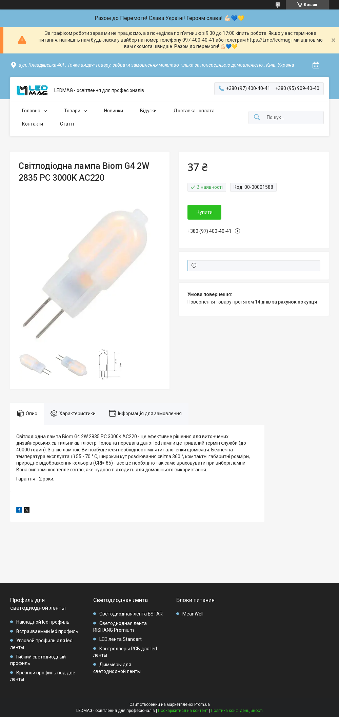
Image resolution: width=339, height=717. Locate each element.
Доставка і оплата (194, 110)
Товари (72, 110)
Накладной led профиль (42, 622)
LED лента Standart (120, 639)
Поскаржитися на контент (183, 710)
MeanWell (192, 614)
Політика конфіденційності (237, 710)
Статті (67, 124)
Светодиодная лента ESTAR (131, 614)
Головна (31, 110)
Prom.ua (202, 704)
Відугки (148, 110)
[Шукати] (257, 117)
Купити (205, 212)
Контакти (32, 124)
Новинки (113, 110)
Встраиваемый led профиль (47, 631)
